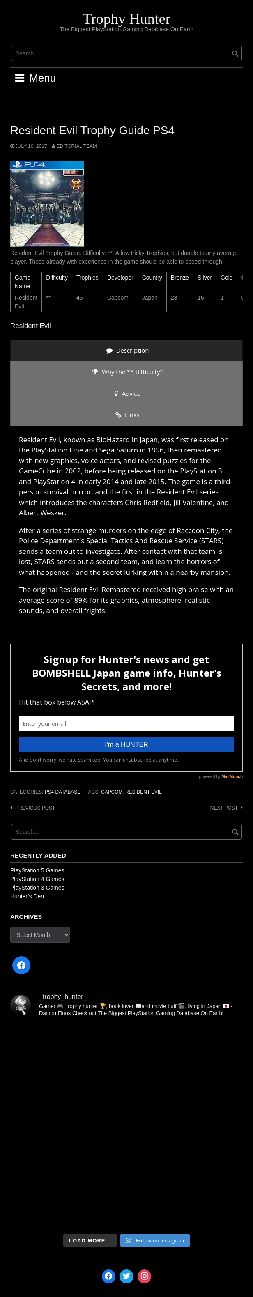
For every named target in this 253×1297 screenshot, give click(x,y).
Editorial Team (76, 146)
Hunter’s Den (27, 896)
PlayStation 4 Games (37, 879)
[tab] (126, 350)
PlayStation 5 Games (37, 870)
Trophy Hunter (126, 19)
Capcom (111, 792)
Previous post (35, 808)
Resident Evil (143, 792)
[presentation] (126, 350)
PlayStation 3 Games (37, 887)
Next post (224, 808)
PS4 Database (62, 792)
